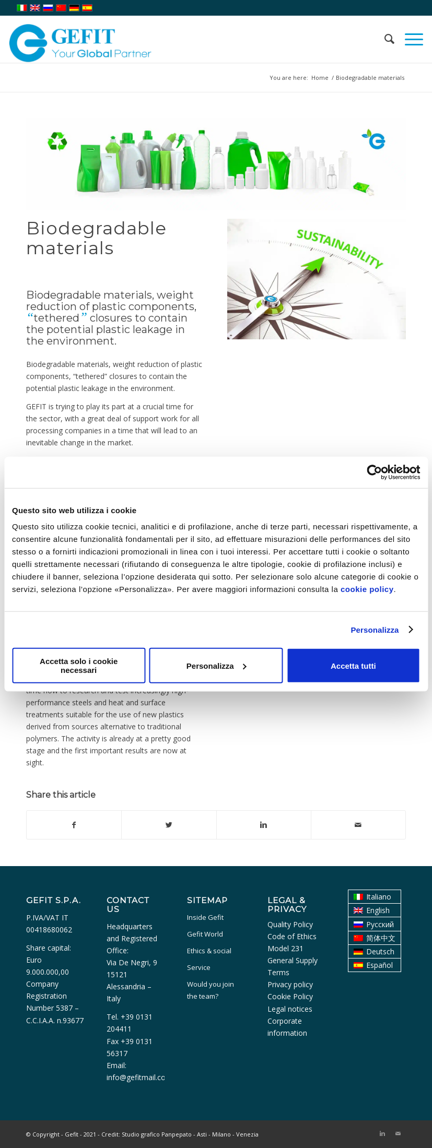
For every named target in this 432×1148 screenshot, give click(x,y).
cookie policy (367, 589)
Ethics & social (209, 950)
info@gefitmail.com (139, 1077)
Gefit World (205, 934)
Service (199, 967)
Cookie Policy (290, 996)
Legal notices (289, 1009)
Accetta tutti (353, 665)
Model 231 (285, 948)
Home (320, 77)
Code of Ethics (292, 936)
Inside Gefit (205, 917)
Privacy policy (290, 984)
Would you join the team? (210, 990)
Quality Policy (290, 924)
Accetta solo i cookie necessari (79, 665)
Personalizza (375, 629)
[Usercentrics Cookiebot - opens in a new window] (374, 472)
